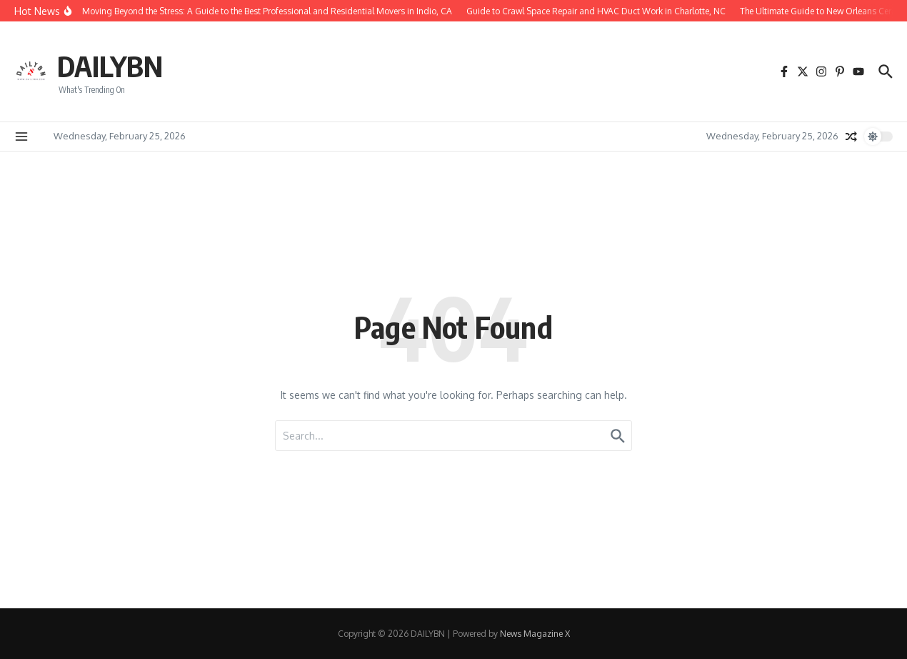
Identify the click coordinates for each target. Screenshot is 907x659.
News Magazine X (535, 633)
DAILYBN (110, 66)
